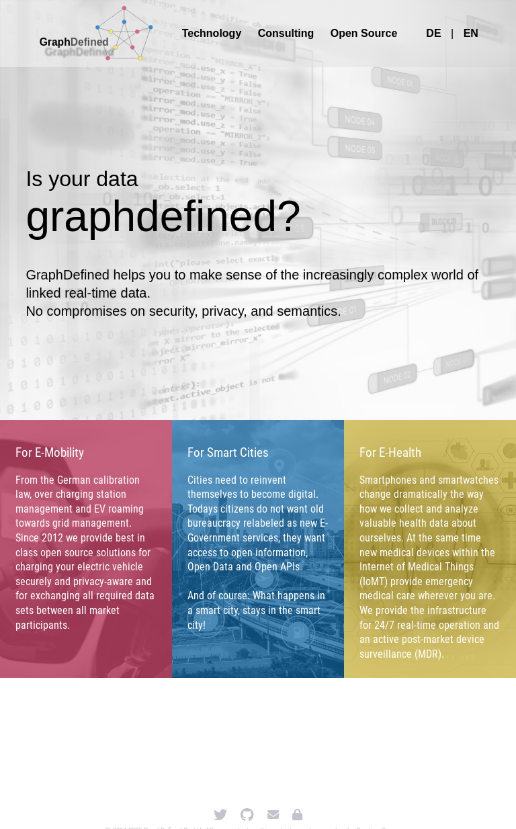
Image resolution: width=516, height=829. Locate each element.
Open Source (364, 33)
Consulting (286, 33)
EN (471, 33)
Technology (212, 33)
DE (433, 33)
